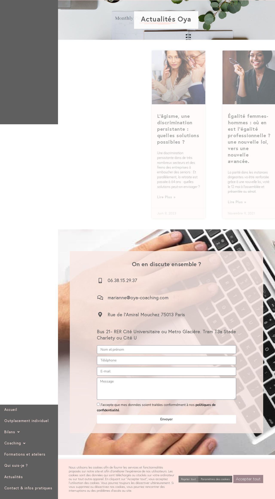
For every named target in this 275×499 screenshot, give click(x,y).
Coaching (15, 443)
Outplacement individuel (26, 421)
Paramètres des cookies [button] (215, 479)
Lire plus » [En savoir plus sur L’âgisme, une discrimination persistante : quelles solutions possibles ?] (262, 197)
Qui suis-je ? (16, 465)
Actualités (13, 477)
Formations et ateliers (25, 454)
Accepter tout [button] (248, 478)
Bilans (12, 432)
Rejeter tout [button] (188, 479)
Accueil (10, 409)
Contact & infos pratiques (28, 488)
